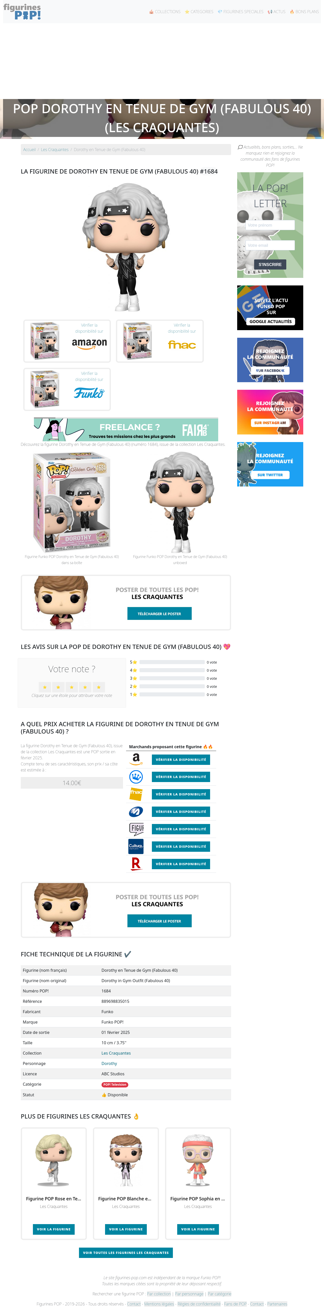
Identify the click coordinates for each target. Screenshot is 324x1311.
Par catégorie (219, 1294)
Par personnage (189, 1294)
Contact (134, 1304)
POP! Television (115, 1084)
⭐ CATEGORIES (199, 11)
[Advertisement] (162, 61)
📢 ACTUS (277, 11)
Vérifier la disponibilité (181, 759)
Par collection (159, 1294)
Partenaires (277, 1304)
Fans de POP (235, 1304)
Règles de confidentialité (198, 1304)
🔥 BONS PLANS (304, 11)
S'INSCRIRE (270, 264)
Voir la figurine (54, 1229)
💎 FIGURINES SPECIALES (240, 11)
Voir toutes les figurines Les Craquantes (126, 1252)
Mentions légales (159, 1304)
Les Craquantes (116, 1053)
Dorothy (109, 1063)
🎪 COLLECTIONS (164, 11)
